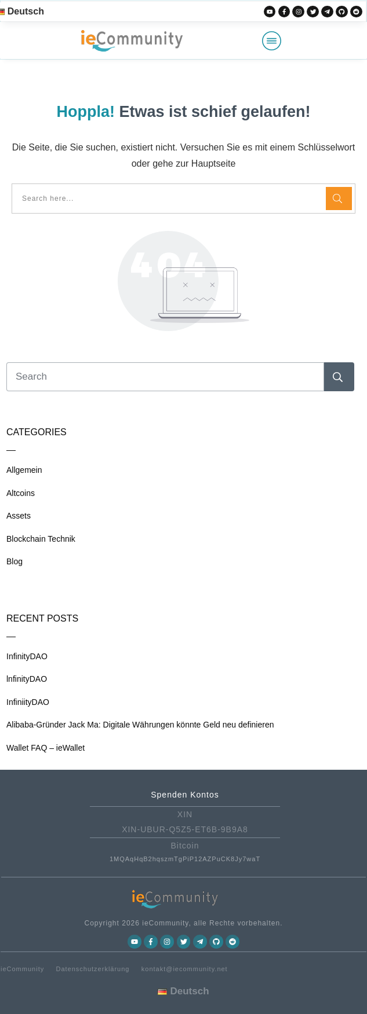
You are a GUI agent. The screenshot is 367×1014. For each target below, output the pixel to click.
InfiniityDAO (27, 702)
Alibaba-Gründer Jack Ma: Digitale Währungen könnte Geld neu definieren (140, 724)
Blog (14, 561)
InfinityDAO (27, 656)
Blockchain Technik (40, 538)
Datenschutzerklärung (92, 968)
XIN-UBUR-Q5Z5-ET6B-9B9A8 (185, 829)
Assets (18, 515)
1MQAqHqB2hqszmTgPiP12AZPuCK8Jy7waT (185, 858)
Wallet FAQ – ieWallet (45, 747)
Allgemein (24, 470)
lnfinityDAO (26, 679)
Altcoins (20, 493)
